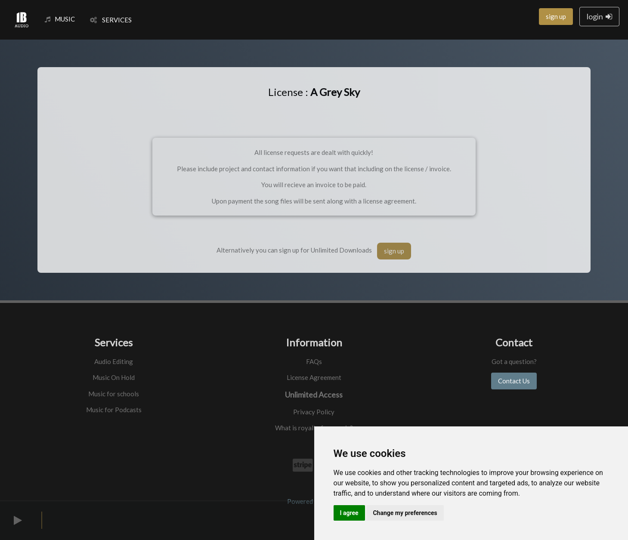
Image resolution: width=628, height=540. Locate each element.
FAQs (314, 361)
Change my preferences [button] (405, 512)
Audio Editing (113, 361)
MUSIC (60, 19)
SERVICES (111, 20)
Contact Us (514, 381)
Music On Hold (114, 377)
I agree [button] (349, 512)
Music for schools (113, 394)
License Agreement (314, 377)
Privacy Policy (313, 412)
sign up (556, 16)
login (599, 16)
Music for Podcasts (114, 409)
